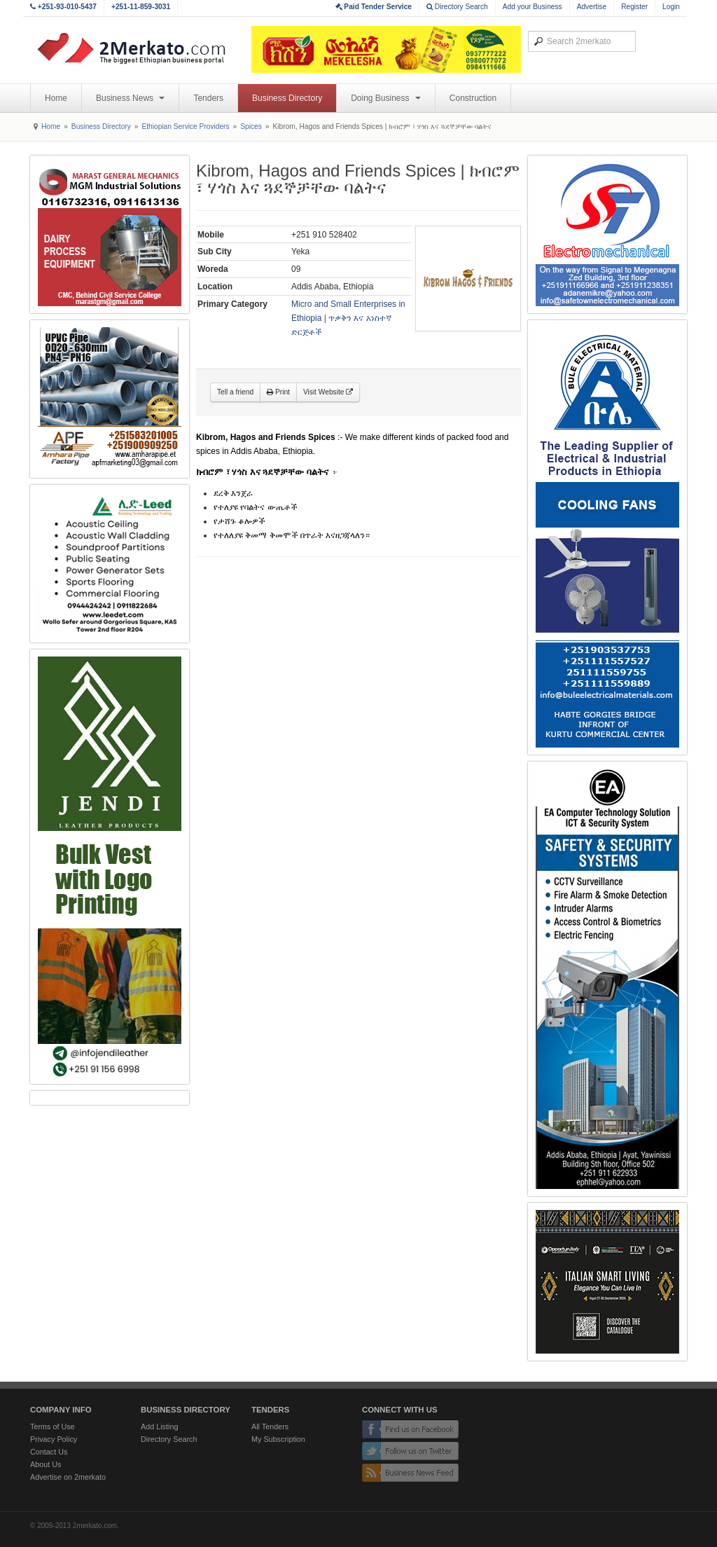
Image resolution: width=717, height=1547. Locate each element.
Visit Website (328, 392)
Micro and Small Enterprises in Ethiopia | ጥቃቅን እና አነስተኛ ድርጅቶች (348, 318)
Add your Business (532, 7)
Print (278, 392)
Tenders (208, 98)
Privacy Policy (53, 1439)
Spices (251, 126)
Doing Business (386, 98)
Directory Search (457, 7)
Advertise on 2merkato (68, 1477)
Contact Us (48, 1452)
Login (671, 7)
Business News (130, 98)
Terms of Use (52, 1426)
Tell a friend (235, 392)
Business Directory (287, 98)
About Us (45, 1464)
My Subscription (278, 1439)
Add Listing (159, 1426)
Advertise (591, 7)
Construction (473, 98)
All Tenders (269, 1426)
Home (56, 98)
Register (634, 7)
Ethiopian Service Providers (185, 126)
